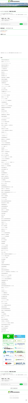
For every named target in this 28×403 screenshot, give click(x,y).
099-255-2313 (4, 31)
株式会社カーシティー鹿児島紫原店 (6, 165)
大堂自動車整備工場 (4, 102)
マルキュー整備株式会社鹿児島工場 (6, 305)
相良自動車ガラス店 (4, 75)
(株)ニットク (3, 317)
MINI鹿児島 (2, 109)
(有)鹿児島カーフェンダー (4, 174)
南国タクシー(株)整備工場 (4, 326)
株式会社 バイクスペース (4, 287)
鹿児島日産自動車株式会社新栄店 (5, 220)
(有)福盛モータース (4, 132)
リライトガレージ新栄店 (4, 257)
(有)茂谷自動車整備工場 (4, 273)
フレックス (2, 289)
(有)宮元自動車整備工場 (4, 211)
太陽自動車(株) (3, 282)
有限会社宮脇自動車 (4, 116)
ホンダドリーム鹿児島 (4, 227)
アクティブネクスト (4, 93)
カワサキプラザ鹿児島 (4, 303)
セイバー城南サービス (4, 146)
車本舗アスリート (3, 222)
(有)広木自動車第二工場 (4, 169)
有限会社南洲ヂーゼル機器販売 (5, 77)
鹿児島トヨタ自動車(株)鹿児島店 (5, 190)
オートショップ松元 (4, 199)
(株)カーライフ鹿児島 (4, 123)
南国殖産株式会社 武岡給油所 (5, 114)
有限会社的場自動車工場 (4, 70)
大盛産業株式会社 (3, 82)
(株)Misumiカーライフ (4, 229)
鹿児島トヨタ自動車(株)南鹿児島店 (6, 310)
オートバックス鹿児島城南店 (5, 236)
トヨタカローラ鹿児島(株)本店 (5, 158)
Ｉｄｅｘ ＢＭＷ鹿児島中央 (5, 84)
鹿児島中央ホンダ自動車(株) (5, 234)
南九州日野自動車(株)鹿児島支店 (5, 308)
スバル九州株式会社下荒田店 (5, 294)
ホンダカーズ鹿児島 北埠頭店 (5, 255)
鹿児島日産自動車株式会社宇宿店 (5, 324)
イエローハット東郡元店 (4, 153)
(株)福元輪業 (3, 243)
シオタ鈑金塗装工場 (4, 68)
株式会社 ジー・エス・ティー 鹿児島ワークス (7, 162)
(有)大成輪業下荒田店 (4, 296)
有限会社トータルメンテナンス (5, 61)
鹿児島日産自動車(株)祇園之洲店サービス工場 (7, 285)
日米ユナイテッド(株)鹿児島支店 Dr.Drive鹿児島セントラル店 (9, 271)
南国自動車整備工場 (4, 204)
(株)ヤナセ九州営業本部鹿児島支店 (6, 218)
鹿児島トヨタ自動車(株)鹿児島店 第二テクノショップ (8, 192)
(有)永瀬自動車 (3, 259)
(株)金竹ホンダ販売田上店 (4, 176)
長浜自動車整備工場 (4, 160)
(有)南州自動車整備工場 (4, 206)
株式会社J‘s (3, 72)
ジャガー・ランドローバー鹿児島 (5, 86)
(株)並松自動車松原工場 (4, 248)
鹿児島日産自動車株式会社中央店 (5, 144)
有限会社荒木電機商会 (4, 79)
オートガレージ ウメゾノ (4, 112)
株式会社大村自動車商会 (4, 319)
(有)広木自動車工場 (4, 167)
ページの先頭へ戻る (14, 388)
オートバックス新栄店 (4, 98)
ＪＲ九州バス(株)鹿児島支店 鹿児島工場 (6, 130)
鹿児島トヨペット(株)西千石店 (5, 188)
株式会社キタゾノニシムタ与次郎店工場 (6, 105)
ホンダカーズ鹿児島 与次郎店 (5, 121)
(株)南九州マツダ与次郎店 (4, 128)
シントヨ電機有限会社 (4, 292)
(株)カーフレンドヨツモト (4, 250)
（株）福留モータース (4, 135)
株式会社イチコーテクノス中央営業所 (6, 275)
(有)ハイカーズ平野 (4, 183)
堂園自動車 (2, 312)
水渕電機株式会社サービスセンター (6, 91)
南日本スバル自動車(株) (4, 195)
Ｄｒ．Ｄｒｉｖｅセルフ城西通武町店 (6, 100)
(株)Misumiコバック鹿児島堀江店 (5, 139)
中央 (1, 57)
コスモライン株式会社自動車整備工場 (6, 278)
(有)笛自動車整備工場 (4, 137)
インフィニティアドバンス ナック (6, 63)
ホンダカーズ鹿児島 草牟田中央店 (5, 181)
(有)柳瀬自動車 (3, 241)
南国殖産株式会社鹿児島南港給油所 (6, 107)
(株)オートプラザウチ (4, 301)
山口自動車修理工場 (4, 197)
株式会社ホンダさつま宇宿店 (5, 315)
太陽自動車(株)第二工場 (4, 280)
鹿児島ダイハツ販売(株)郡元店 (5, 151)
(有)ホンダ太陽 (3, 252)
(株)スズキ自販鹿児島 (4, 225)
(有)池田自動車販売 (4, 266)
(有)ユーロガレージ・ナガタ (5, 331)
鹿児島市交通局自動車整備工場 (5, 264)
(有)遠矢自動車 (3, 213)
